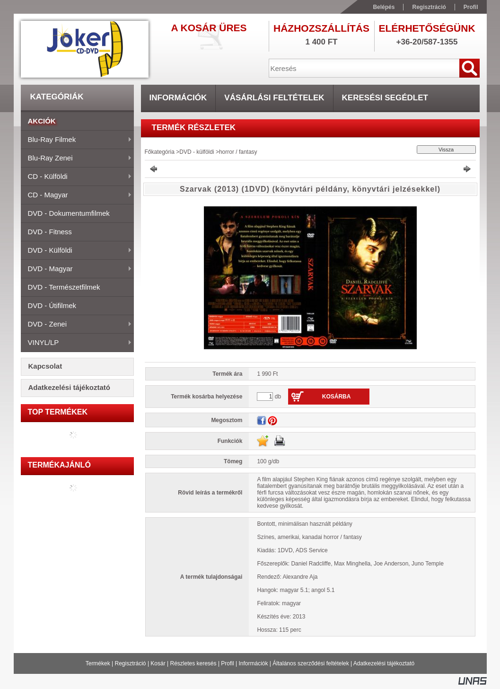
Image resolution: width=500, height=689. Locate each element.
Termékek (98, 663)
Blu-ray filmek (76, 140)
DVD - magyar (76, 269)
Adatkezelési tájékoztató (383, 663)
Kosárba (336, 396)
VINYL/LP (76, 343)
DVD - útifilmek (52, 305)
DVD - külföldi (76, 251)
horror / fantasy (238, 152)
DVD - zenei (76, 324)
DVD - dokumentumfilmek (69, 213)
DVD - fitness (50, 232)
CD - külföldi (76, 177)
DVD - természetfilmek (64, 287)
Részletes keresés (193, 663)
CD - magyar (76, 195)
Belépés (384, 7)
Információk (253, 663)
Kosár (157, 663)
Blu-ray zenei (76, 158)
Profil (227, 663)
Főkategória (160, 152)
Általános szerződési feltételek (310, 663)
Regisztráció (130, 663)
